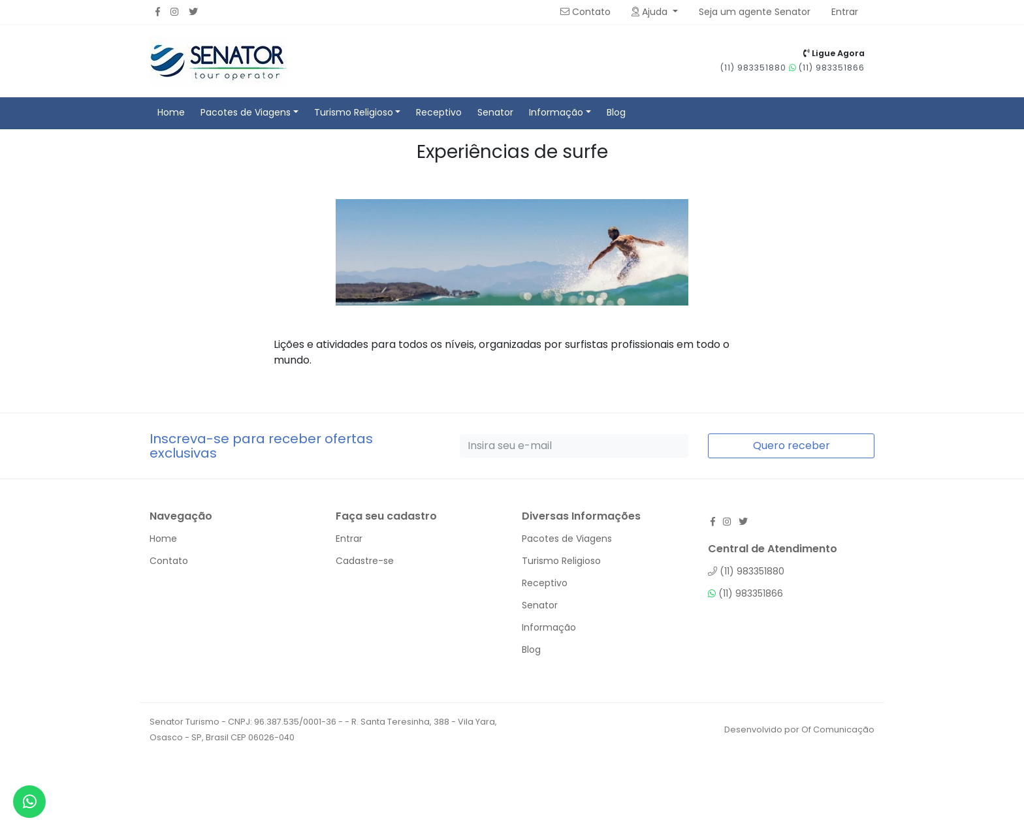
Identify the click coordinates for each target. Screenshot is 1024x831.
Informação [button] (556, 112)
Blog (616, 112)
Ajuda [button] (651, 11)
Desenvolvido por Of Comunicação (799, 729)
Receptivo (439, 112)
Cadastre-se (365, 560)
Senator (495, 112)
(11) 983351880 (754, 67)
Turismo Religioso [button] (353, 112)
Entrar (349, 538)
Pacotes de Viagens (567, 538)
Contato (585, 11)
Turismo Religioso (561, 560)
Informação (549, 627)
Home (171, 112)
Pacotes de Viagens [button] (245, 112)
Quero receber (791, 445)
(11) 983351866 (827, 67)
